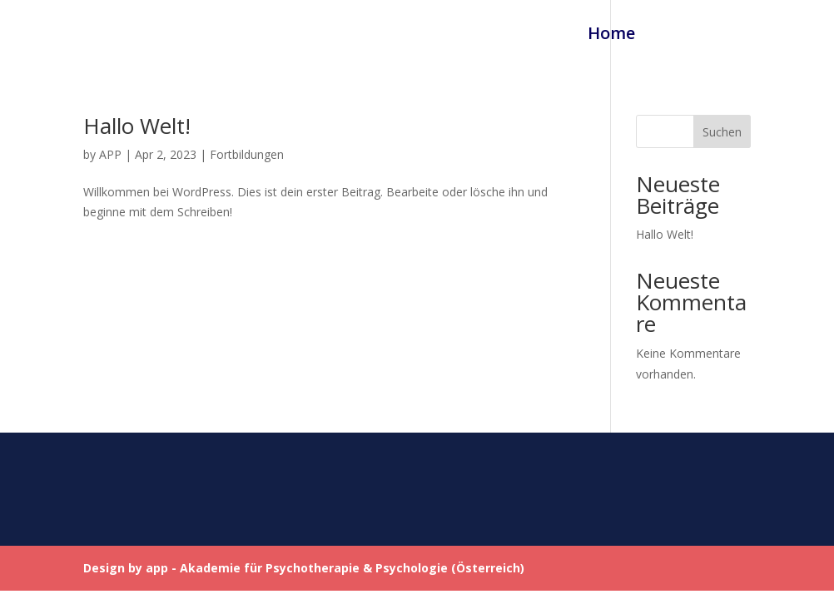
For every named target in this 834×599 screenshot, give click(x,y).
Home (611, 35)
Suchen (722, 132)
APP (110, 154)
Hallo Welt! (137, 126)
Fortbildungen (715, 35)
